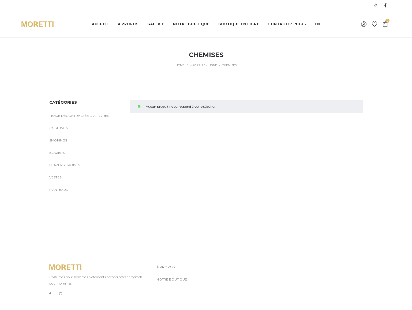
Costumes (58, 128)
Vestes (55, 177)
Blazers (57, 153)
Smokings (58, 140)
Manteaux (58, 190)
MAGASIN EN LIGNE (203, 65)
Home (180, 65)
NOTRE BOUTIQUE (171, 279)
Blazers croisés (64, 165)
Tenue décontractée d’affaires (79, 116)
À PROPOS (165, 267)
